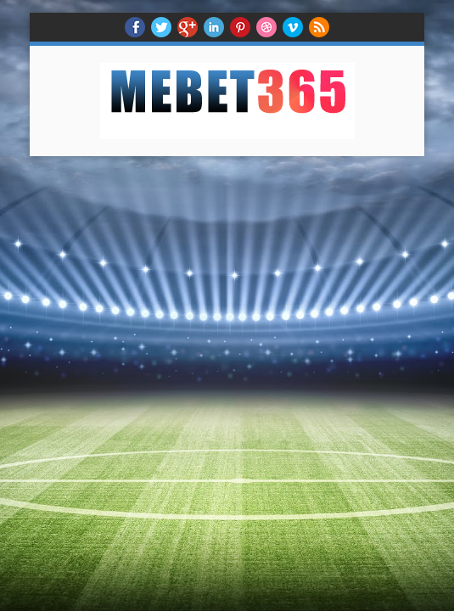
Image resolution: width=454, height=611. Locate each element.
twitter (161, 27)
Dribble (266, 27)
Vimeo (293, 27)
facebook (135, 27)
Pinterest (240, 27)
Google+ (187, 27)
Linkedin (214, 27)
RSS (319, 27)
